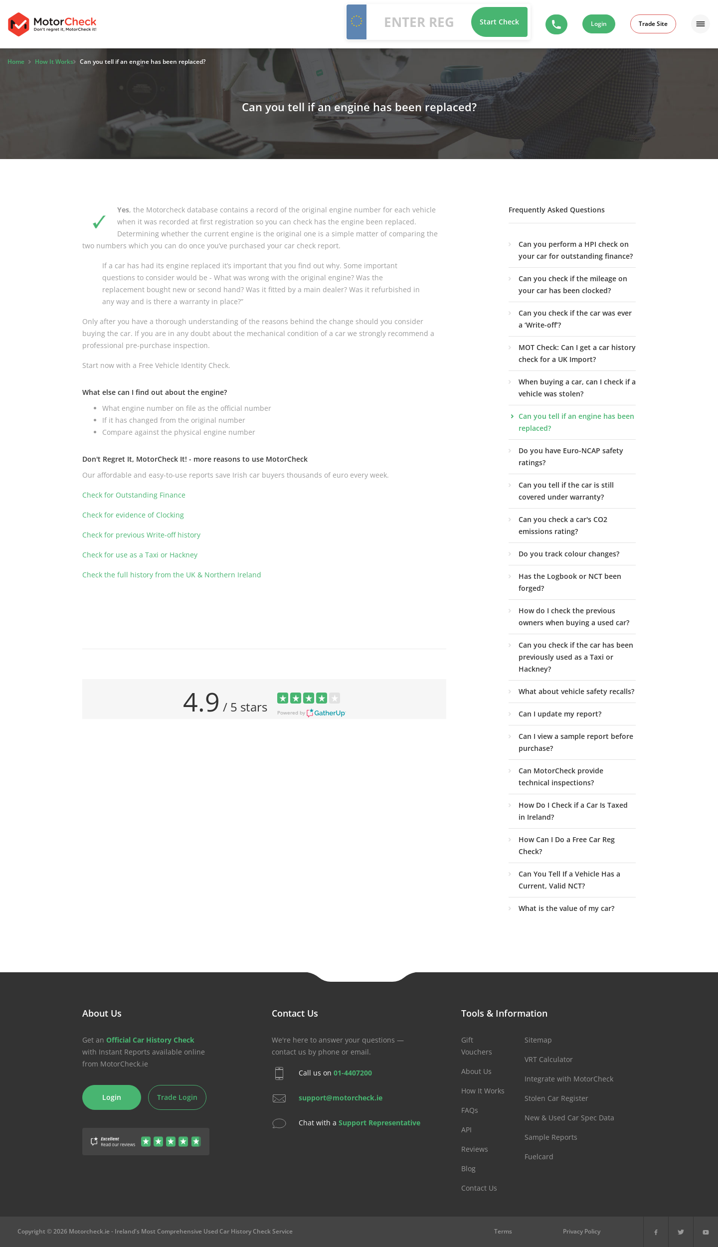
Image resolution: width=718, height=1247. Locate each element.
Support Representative (379, 1122)
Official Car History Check (150, 1040)
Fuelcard (539, 1156)
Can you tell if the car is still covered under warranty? (566, 491)
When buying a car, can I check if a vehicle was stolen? (577, 387)
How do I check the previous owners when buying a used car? (574, 616)
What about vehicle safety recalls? (576, 691)
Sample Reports (551, 1137)
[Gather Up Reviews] (145, 1135)
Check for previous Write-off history (141, 534)
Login (599, 23)
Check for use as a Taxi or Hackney (139, 554)
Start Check (499, 21)
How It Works (483, 1090)
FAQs (469, 1110)
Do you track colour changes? (569, 553)
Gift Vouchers (476, 1046)
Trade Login (177, 1097)
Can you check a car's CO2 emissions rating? (563, 525)
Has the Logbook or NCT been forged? (570, 582)
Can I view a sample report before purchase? (576, 742)
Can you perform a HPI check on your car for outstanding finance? (576, 250)
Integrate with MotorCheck (569, 1078)
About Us (476, 1071)
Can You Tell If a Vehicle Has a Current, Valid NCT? (569, 880)
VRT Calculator (549, 1059)
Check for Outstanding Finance (133, 495)
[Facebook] (656, 1232)
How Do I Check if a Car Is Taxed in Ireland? (573, 811)
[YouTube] (706, 1232)
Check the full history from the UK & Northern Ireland (171, 574)
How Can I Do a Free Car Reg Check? (567, 845)
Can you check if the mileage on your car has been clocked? (573, 284)
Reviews (474, 1149)
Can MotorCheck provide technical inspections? (561, 776)
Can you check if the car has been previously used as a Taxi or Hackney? (576, 657)
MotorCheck (52, 24)
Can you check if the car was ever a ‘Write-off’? (575, 319)
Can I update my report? (560, 713)
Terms (503, 1231)
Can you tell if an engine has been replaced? (576, 422)
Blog (468, 1168)
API (466, 1129)
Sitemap (538, 1040)
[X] (681, 1232)
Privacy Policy (581, 1231)
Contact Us (479, 1188)
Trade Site (653, 23)
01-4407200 (353, 1072)
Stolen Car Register (556, 1098)
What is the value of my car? (566, 908)
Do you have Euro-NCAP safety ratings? (571, 456)
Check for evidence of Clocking (133, 515)
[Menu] (700, 23)
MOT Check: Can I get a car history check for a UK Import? (577, 353)
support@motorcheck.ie (340, 1097)
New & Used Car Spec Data (569, 1117)
